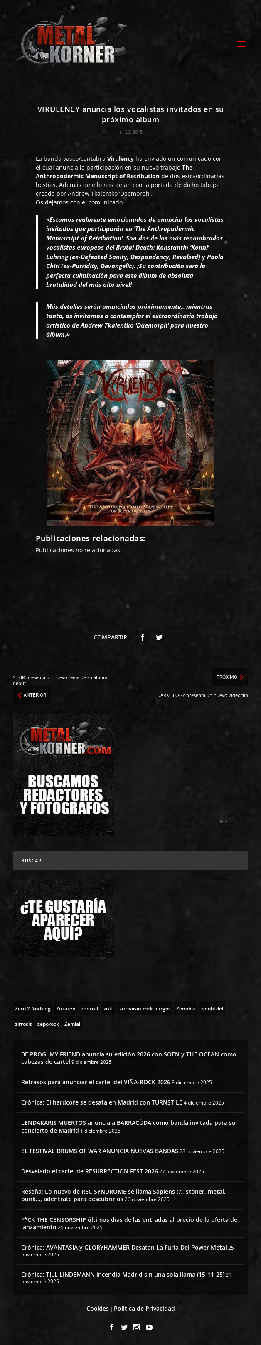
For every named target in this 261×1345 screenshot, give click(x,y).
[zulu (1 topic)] (108, 1008)
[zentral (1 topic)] (89, 1008)
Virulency (120, 159)
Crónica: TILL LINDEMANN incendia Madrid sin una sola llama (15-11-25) (122, 1274)
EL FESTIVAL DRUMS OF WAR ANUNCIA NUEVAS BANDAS (99, 1151)
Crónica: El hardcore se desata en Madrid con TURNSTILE (101, 1102)
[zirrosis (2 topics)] (23, 1023)
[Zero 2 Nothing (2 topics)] (33, 1008)
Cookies (97, 1308)
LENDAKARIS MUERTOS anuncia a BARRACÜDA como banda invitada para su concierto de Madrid (128, 1126)
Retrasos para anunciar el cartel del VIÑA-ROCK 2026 (95, 1082)
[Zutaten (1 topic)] (66, 1008)
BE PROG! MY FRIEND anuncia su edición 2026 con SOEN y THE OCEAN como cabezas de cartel (128, 1058)
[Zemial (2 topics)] (72, 1023)
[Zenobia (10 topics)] (185, 1008)
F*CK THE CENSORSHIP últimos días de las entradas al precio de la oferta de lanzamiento (129, 1223)
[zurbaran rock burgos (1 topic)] (145, 1008)
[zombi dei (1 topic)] (212, 1008)
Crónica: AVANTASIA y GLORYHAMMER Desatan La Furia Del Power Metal (124, 1247)
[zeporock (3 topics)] (48, 1023)
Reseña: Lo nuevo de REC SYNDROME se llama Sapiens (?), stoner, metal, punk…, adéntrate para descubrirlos (123, 1195)
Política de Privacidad (144, 1308)
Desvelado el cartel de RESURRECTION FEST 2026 (89, 1171)
